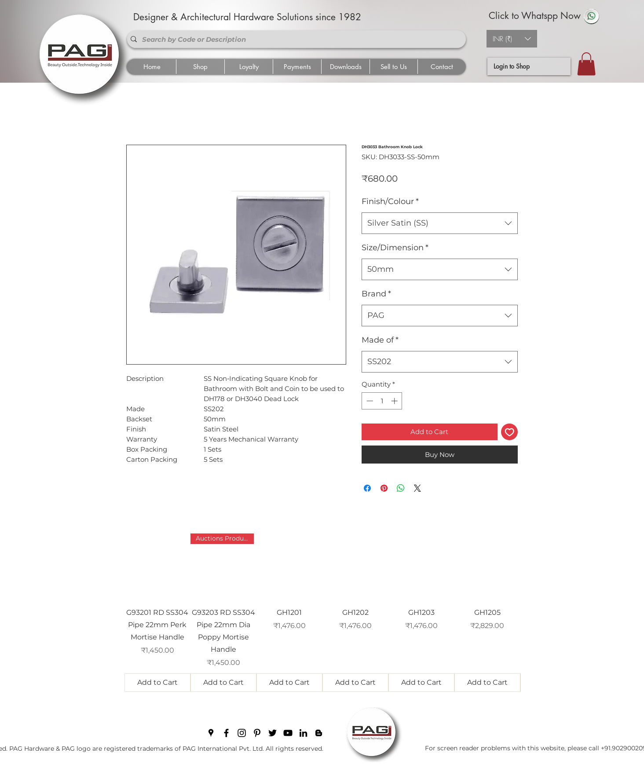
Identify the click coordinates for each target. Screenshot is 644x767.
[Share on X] (417, 488)
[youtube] (287, 732)
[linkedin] (303, 732)
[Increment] (395, 401)
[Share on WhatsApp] (400, 488)
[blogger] (318, 732)
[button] (512, 38)
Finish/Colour (390, 201)
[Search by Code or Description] (294, 39)
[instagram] (241, 732)
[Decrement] (369, 401)
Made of (380, 340)
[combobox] (440, 223)
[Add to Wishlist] (509, 432)
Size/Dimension (395, 247)
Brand (376, 294)
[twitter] (272, 732)
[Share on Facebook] (367, 488)
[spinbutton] (382, 401)
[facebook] (226, 732)
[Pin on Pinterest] (384, 488)
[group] (322, 612)
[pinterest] (257, 732)
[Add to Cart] (157, 682)
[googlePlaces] (210, 732)
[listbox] (512, 38)
